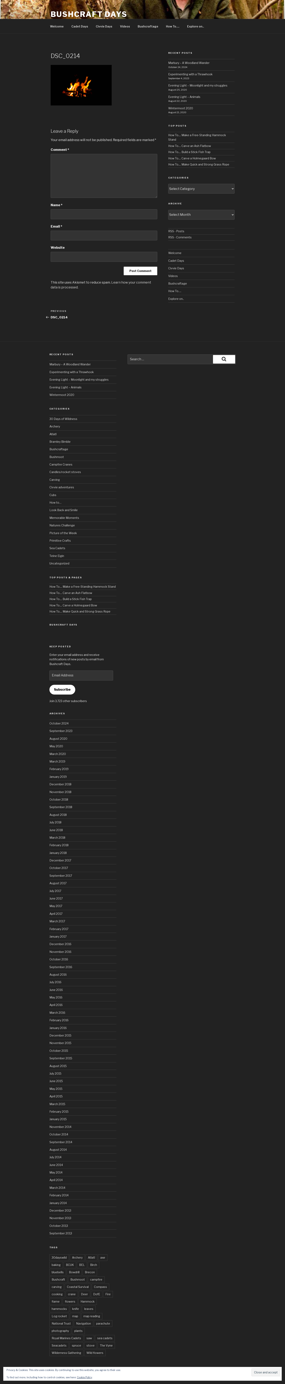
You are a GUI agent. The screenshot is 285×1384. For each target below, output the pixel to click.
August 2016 (58, 974)
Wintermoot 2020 (180, 108)
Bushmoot (56, 457)
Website (58, 248)
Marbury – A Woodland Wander (189, 63)
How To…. (172, 26)
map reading (91, 1316)
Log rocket (59, 1316)
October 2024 (59, 723)
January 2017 (58, 936)
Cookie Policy (84, 1377)
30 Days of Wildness (63, 419)
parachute (103, 1323)
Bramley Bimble (60, 441)
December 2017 (60, 860)
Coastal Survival (78, 1287)
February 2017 (58, 929)
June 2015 (56, 1081)
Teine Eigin (56, 556)
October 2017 (58, 868)
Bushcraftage (148, 26)
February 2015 (59, 1111)
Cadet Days (79, 26)
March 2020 (57, 754)
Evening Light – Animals (184, 97)
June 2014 (56, 1165)
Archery (54, 426)
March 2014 (57, 1187)
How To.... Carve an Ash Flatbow (189, 146)
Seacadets (59, 1345)
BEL (82, 1265)
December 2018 (60, 784)
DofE (96, 1294)
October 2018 (58, 799)
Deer (84, 1294)
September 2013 (60, 1233)
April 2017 (55, 913)
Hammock (88, 1301)
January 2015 (58, 1119)
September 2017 (60, 875)
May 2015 (55, 1088)
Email (56, 226)
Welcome (57, 26)
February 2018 (59, 845)
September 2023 (60, 731)
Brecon (90, 1272)
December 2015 (60, 1035)
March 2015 (57, 1104)
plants (78, 1330)
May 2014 (55, 1172)
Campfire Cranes (60, 464)
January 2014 (58, 1203)
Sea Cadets (57, 548)
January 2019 (58, 776)
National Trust (61, 1323)
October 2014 (58, 1134)
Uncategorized (59, 563)
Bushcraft (58, 1279)
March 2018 (57, 837)
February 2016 (59, 1020)
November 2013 (60, 1218)
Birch (93, 1265)
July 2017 (55, 891)
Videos (125, 26)
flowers (70, 1301)
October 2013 (58, 1225)
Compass (100, 1287)
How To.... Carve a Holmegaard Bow (192, 158)
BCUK (70, 1265)
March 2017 (57, 921)
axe (102, 1257)
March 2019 (57, 761)
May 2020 (56, 746)
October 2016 (58, 959)
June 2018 (56, 830)
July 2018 (55, 822)
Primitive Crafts (60, 540)
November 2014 (60, 1127)
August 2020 (58, 738)
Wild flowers (94, 1352)
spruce (76, 1345)
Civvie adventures (61, 487)
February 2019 (59, 769)
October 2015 (58, 1050)
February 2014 (59, 1195)
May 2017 (55, 906)
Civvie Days (104, 26)
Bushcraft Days (89, 14)
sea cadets (104, 1338)
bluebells (58, 1272)
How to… (55, 502)
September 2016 (60, 967)
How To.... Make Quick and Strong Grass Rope (198, 164)
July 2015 (55, 1073)
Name (56, 205)
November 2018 (60, 792)
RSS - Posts (176, 231)
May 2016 (55, 997)
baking (56, 1265)
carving (57, 1287)
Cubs (52, 495)
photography (60, 1330)
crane (72, 1294)
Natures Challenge (62, 525)
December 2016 (60, 944)
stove (90, 1345)
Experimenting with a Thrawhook (190, 74)
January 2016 (58, 1028)
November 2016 (60, 951)
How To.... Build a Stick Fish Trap (189, 152)
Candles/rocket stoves (65, 472)
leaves (88, 1309)
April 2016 (56, 1005)
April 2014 (56, 1180)
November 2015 (60, 1043)
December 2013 (60, 1210)
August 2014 (58, 1149)
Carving (54, 479)
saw (89, 1338)
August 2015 (58, 1066)
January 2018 (58, 853)
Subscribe (62, 689)
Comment (60, 150)
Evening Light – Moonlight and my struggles (197, 85)
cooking (57, 1294)
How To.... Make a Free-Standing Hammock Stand (82, 586)
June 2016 (56, 990)
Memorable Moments (64, 517)
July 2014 (55, 1157)
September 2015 (60, 1058)
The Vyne (106, 1345)
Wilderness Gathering (66, 1352)
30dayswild (59, 1257)
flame (56, 1301)
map (75, 1316)
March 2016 (57, 1012)
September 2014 (60, 1142)
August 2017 (58, 883)
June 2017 (56, 898)
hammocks (59, 1309)
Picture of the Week (63, 533)
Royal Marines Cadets (66, 1338)
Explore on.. (195, 26)
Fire (108, 1294)
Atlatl (53, 434)
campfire (96, 1279)
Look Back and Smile (63, 510)
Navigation (83, 1323)
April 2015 (56, 1096)
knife (75, 1309)
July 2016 (55, 982)
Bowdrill (74, 1272)
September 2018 (60, 807)
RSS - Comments (180, 237)
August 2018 (58, 814)
